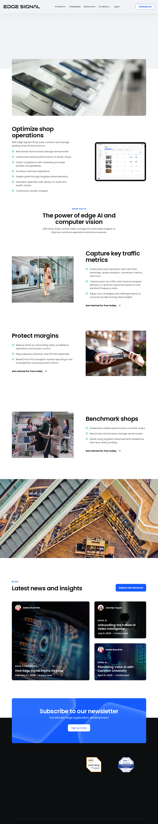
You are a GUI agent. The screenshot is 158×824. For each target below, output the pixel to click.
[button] (61, 6)
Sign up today (79, 728)
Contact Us (145, 6)
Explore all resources (131, 588)
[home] (21, 6)
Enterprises (75, 6)
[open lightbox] (79, 519)
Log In (116, 6)
